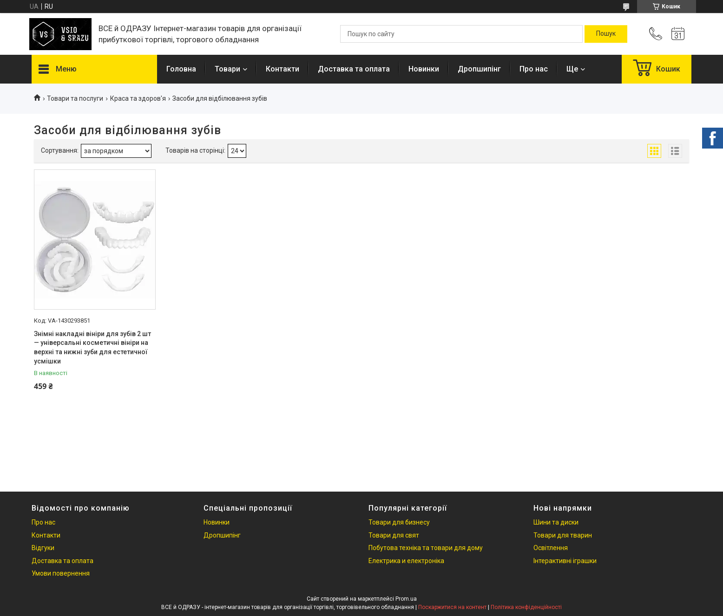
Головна (181, 69)
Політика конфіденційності (526, 607)
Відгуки (43, 547)
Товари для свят (393, 535)
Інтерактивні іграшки (565, 560)
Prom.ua (406, 599)
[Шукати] (606, 34)
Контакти (282, 69)
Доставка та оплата (354, 69)
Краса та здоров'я (138, 98)
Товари (227, 69)
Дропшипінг (479, 69)
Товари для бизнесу (399, 522)
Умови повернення (61, 573)
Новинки (423, 69)
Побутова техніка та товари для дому (425, 547)
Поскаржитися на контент (452, 607)
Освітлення (550, 547)
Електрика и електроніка (406, 560)
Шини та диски (555, 522)
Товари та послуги (75, 98)
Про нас (533, 69)
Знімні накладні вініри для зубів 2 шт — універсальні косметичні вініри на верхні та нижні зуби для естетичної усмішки (92, 347)
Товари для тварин (562, 535)
